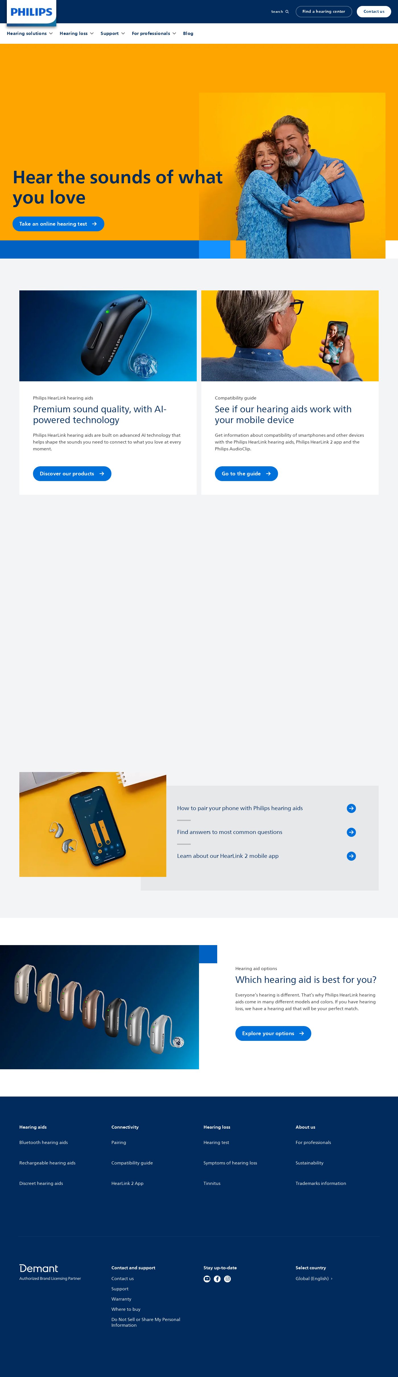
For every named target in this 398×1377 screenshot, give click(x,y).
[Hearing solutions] (27, 33)
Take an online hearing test (58, 223)
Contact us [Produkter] (374, 11)
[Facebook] (217, 1241)
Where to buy (126, 1271)
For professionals (314, 1137)
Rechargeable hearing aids (48, 1147)
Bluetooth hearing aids (44, 1137)
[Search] (280, 11)
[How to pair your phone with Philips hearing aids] (351, 808)
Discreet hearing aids (42, 1158)
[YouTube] (207, 1241)
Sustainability (310, 1147)
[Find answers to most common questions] (351, 832)
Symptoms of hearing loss (231, 1147)
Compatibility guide (133, 1147)
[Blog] (188, 33)
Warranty (121, 1261)
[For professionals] (151, 33)
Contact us (122, 1241)
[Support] (110, 33)
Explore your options (273, 1033)
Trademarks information (322, 1158)
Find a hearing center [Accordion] (323, 11)
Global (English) (316, 1241)
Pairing (119, 1137)
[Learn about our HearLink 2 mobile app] (351, 856)
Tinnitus (212, 1158)
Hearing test (217, 1137)
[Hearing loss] (74, 33)
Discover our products (72, 473)
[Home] (31, 13)
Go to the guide (246, 473)
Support (120, 1251)
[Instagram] (227, 1241)
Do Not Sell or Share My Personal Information (147, 1285)
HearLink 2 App (128, 1158)
